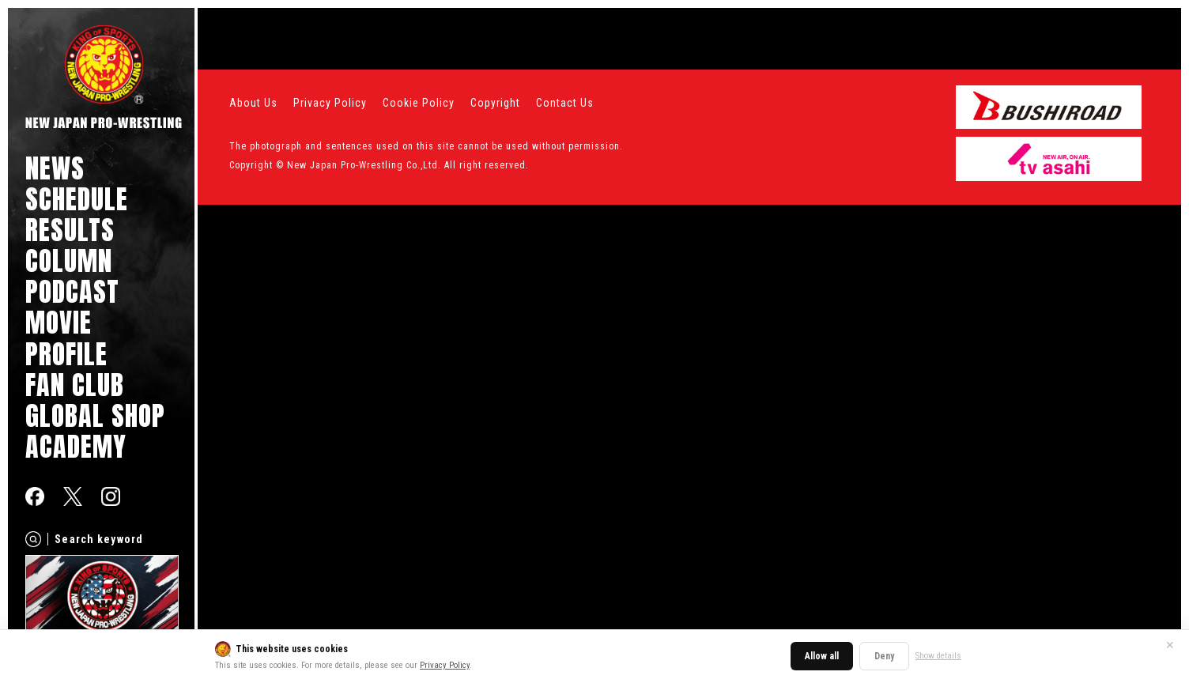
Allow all (822, 656)
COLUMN (68, 260)
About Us (253, 102)
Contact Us (565, 102)
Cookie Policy (419, 102)
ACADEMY (75, 446)
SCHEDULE (76, 199)
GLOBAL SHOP (95, 415)
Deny (884, 656)
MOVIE (58, 322)
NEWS (55, 168)
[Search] (33, 539)
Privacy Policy (445, 665)
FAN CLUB (74, 384)
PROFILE (66, 354)
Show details (938, 656)
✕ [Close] (1170, 645)
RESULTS (70, 229)
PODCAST (72, 291)
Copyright (495, 102)
